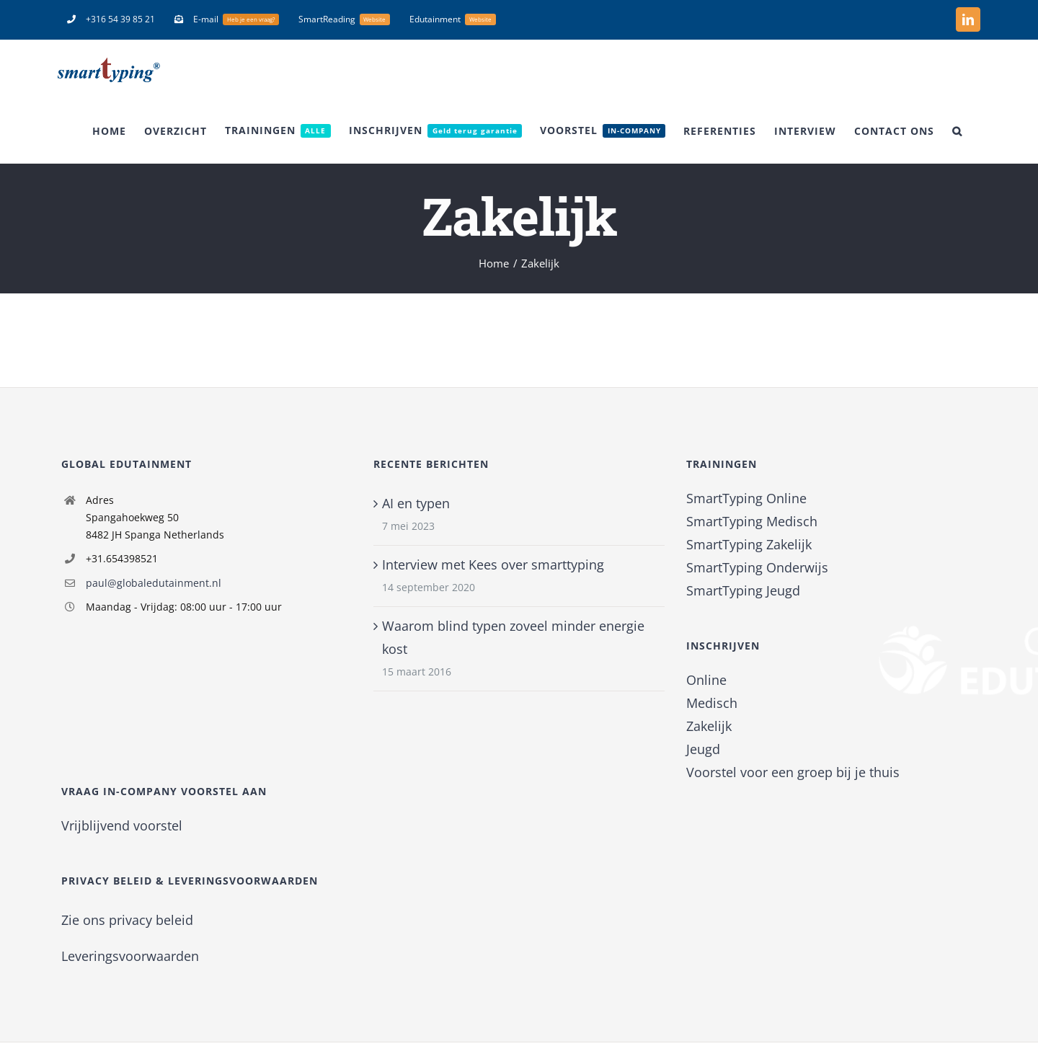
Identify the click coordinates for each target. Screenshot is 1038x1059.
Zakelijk (709, 726)
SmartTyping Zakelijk (749, 544)
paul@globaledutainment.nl (153, 583)
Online (706, 679)
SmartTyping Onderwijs (757, 567)
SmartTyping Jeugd (743, 590)
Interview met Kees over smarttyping (493, 564)
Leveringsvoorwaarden (130, 956)
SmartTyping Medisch (751, 521)
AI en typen (416, 503)
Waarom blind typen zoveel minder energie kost (513, 637)
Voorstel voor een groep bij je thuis (793, 772)
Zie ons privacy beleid (127, 920)
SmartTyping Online (746, 498)
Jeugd (703, 749)
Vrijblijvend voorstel (121, 825)
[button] (957, 130)
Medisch (711, 703)
